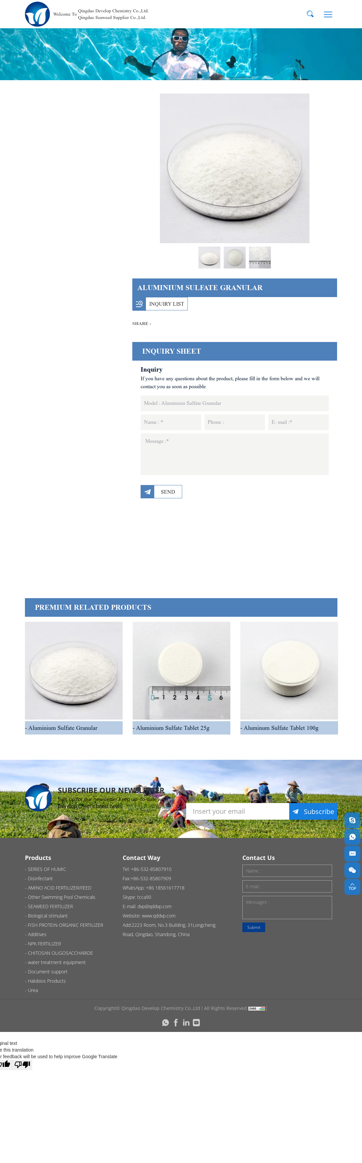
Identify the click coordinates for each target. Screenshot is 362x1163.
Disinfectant (60, 159)
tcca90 (144, 897)
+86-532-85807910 (151, 869)
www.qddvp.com (159, 916)
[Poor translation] (22, 1065)
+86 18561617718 (165, 888)
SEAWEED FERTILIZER (74, 321)
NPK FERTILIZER (65, 435)
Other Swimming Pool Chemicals (75, 225)
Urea (49, 584)
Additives (56, 409)
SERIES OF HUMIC (69, 133)
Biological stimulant (72, 347)
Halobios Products (70, 557)
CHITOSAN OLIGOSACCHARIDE (72, 466)
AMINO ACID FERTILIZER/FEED (67, 190)
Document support (71, 531)
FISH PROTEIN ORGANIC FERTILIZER (79, 378)
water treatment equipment (67, 501)
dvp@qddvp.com (155, 906)
